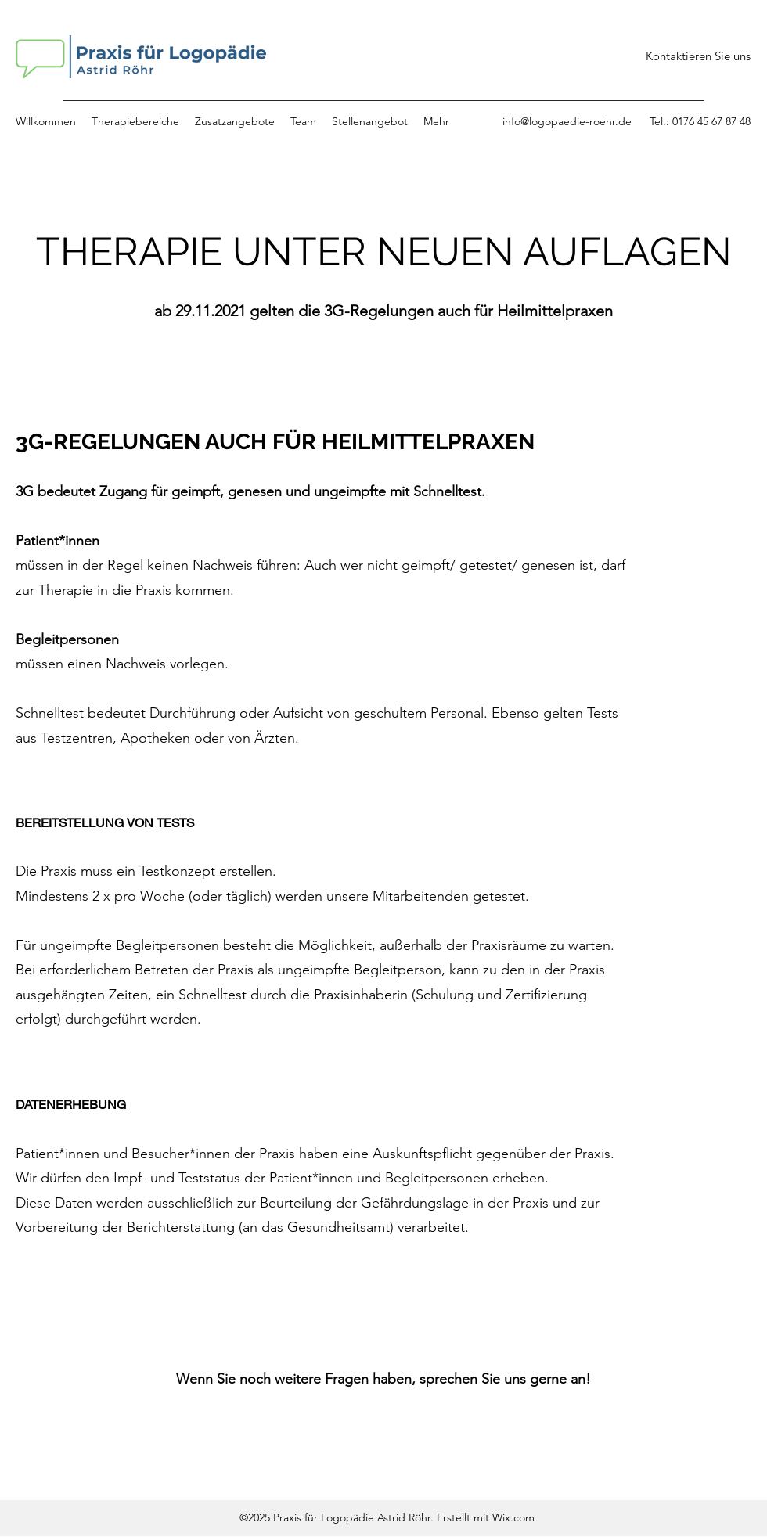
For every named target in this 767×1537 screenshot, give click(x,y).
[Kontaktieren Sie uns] (698, 56)
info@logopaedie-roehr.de (567, 121)
